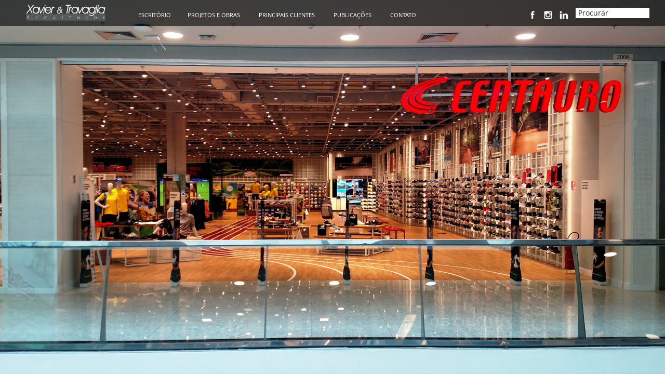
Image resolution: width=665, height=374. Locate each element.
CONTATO (403, 15)
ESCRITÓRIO (154, 15)
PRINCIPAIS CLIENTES (287, 15)
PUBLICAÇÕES (352, 15)
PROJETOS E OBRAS (214, 15)
